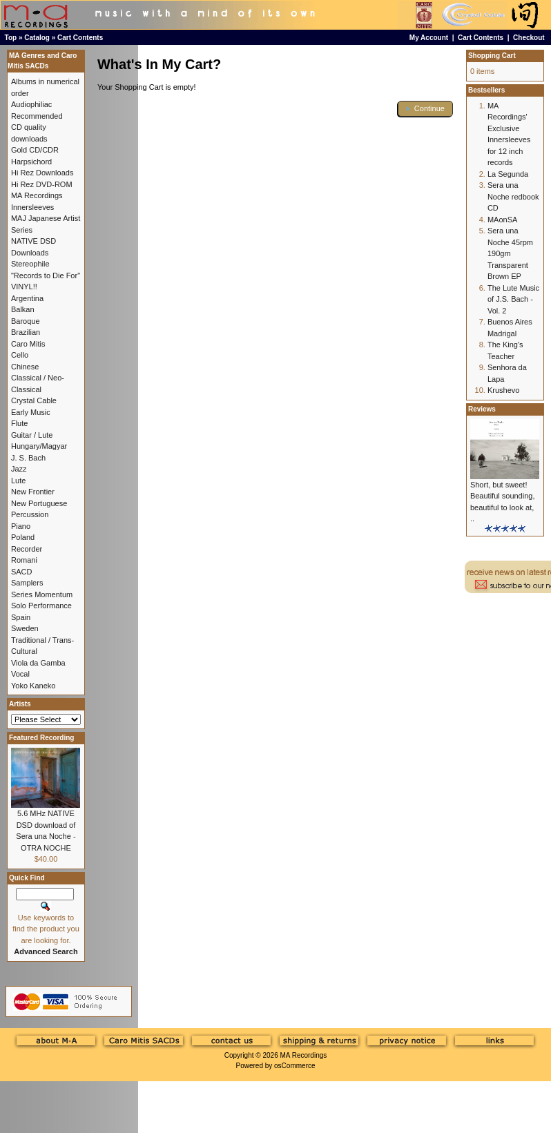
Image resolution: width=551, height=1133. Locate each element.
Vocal (20, 674)
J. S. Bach (28, 458)
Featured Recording (41, 738)
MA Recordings (303, 1055)
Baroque (25, 321)
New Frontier (33, 491)
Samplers (27, 583)
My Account (428, 37)
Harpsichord (31, 161)
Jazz (19, 469)
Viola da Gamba (38, 663)
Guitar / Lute (32, 435)
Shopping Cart (492, 55)
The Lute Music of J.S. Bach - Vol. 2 (513, 299)
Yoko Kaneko (33, 685)
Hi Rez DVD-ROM (41, 184)
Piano (20, 526)
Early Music (30, 412)
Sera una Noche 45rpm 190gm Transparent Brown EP (510, 253)
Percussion (29, 514)
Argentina (27, 298)
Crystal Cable (34, 400)
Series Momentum (41, 594)
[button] (425, 109)
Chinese (25, 366)
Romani (24, 560)
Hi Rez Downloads (42, 172)
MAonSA (502, 219)
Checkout (529, 37)
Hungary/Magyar (39, 446)
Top (11, 37)
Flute (19, 423)
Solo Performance (41, 605)
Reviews (482, 409)
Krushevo (503, 390)
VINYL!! (24, 286)
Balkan (23, 309)
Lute (18, 480)
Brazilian (25, 332)
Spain (20, 617)
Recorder (26, 549)
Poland (23, 537)
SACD (21, 572)
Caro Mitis (28, 344)
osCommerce (294, 1065)
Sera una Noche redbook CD (513, 196)
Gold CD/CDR (35, 150)
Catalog (37, 37)
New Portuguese (39, 503)
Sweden (25, 628)
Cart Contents (80, 37)
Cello (19, 355)
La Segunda (507, 174)
